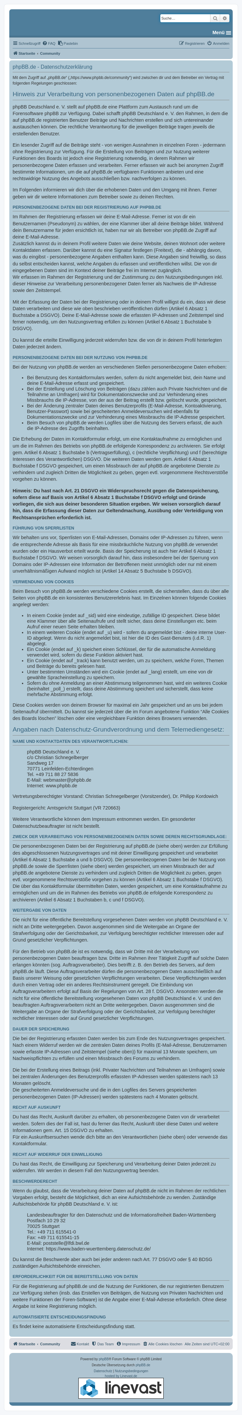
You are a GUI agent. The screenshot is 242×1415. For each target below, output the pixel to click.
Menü (218, 32)
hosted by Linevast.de (121, 1386)
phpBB (104, 1359)
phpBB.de (143, 1365)
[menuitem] (48, 43)
